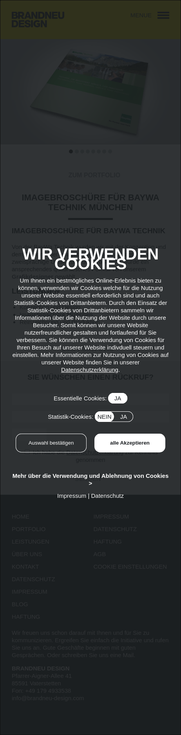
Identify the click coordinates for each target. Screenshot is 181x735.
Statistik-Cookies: (90, 416)
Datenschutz (107, 495)
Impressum (71, 495)
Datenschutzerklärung (89, 369)
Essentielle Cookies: (90, 398)
